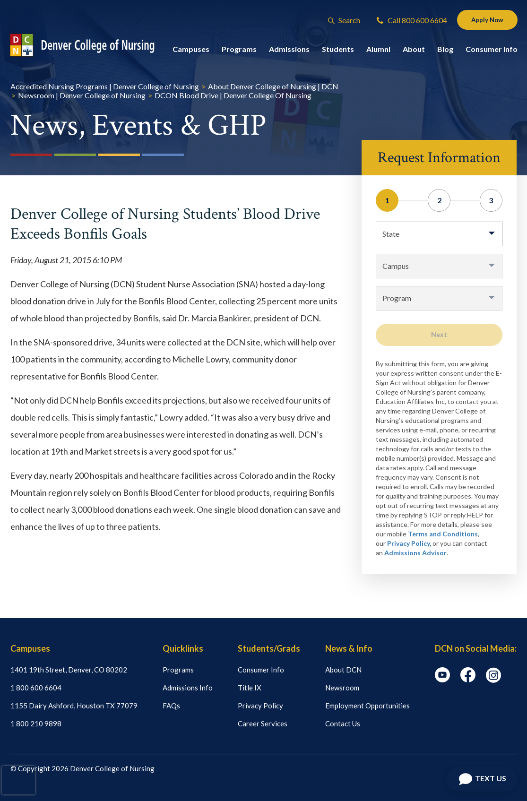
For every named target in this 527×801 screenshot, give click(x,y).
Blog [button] (445, 50)
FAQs (171, 705)
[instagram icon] (493, 680)
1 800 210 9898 (35, 723)
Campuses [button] (191, 50)
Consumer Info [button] (492, 50)
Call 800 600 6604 (406, 21)
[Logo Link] (91, 47)
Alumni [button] (378, 50)
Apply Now (484, 21)
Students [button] (338, 50)
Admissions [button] (289, 50)
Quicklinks (183, 648)
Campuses (30, 648)
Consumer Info (261, 669)
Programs (178, 669)
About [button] (414, 50)
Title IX (249, 687)
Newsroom (342, 687)
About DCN (343, 669)
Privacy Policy (260, 705)
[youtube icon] (442, 679)
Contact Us (342, 723)
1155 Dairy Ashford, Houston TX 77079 (74, 705)
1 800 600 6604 (35, 687)
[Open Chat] (482, 779)
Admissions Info (188, 687)
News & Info (348, 648)
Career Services (262, 723)
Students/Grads (269, 648)
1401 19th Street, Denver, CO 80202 (68, 669)
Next (439, 334)
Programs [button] (239, 50)
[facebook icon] (467, 679)
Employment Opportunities (367, 705)
